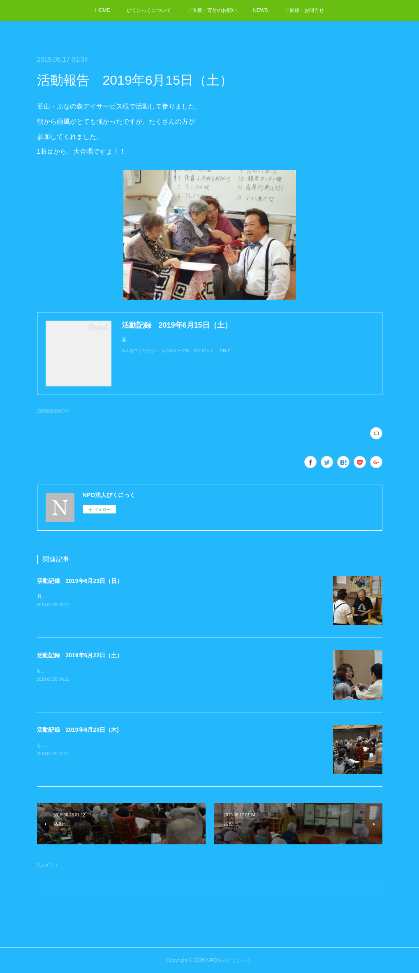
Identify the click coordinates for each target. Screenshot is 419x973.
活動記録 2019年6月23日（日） (80, 581)
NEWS (260, 10)
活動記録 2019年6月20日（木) (78, 729)
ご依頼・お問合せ (304, 10)
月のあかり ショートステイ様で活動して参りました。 (98, 596)
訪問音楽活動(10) (53, 411)
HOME (102, 10)
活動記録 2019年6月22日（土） (80, 655)
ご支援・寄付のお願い (212, 10)
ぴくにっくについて (149, 10)
